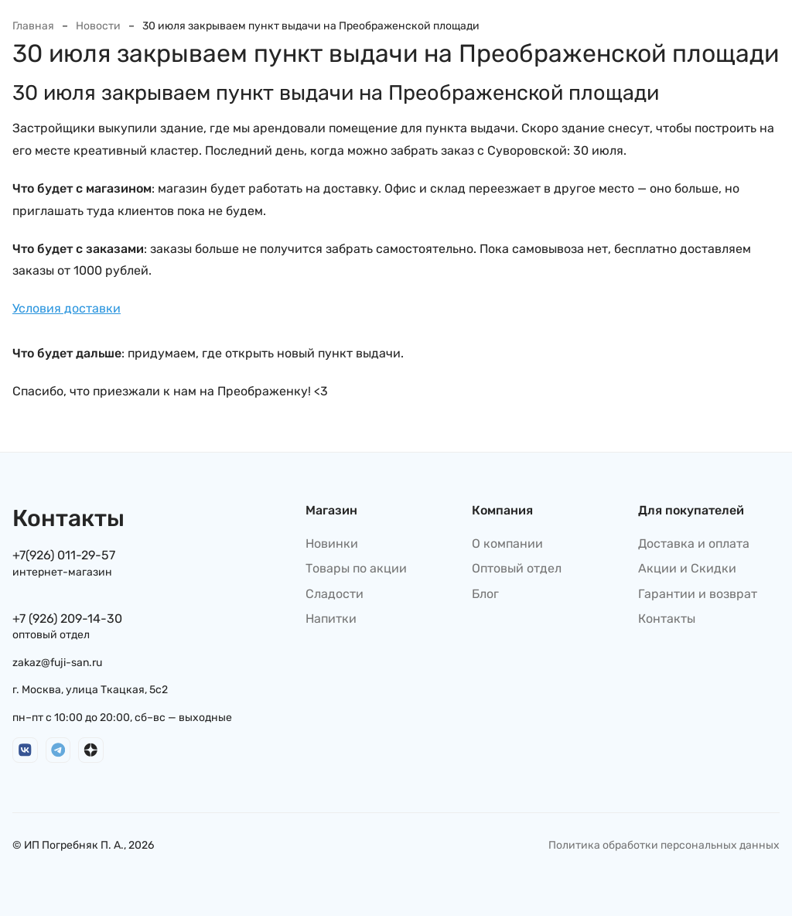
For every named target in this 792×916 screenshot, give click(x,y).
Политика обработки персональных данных (664, 845)
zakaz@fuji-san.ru (57, 662)
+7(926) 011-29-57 (63, 555)
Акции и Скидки (687, 568)
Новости (98, 25)
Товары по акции (356, 568)
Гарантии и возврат (697, 593)
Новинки (332, 543)
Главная (33, 25)
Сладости (335, 593)
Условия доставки (66, 308)
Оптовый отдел (517, 568)
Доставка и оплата (693, 543)
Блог (485, 593)
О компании (507, 543)
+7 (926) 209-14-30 (67, 618)
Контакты (666, 618)
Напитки (331, 618)
